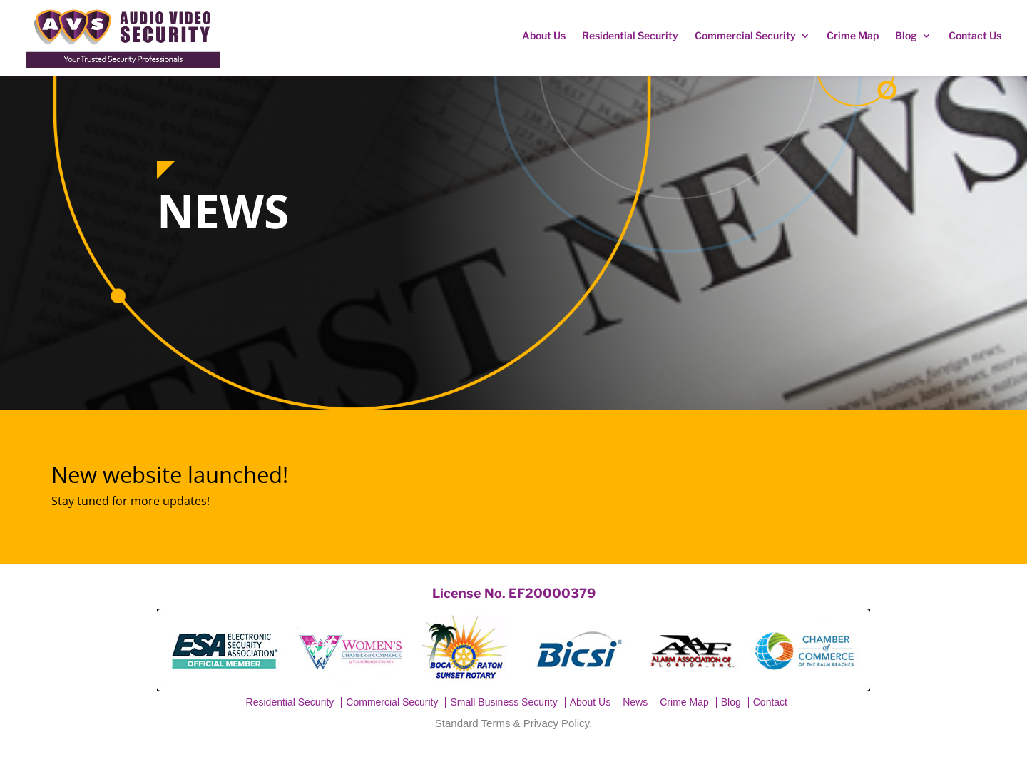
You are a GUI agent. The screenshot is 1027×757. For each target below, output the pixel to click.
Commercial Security (745, 35)
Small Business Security (503, 702)
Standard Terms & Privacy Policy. (513, 723)
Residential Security (630, 35)
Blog (906, 35)
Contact (770, 702)
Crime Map (853, 35)
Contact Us (975, 35)
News (635, 702)
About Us (544, 35)
